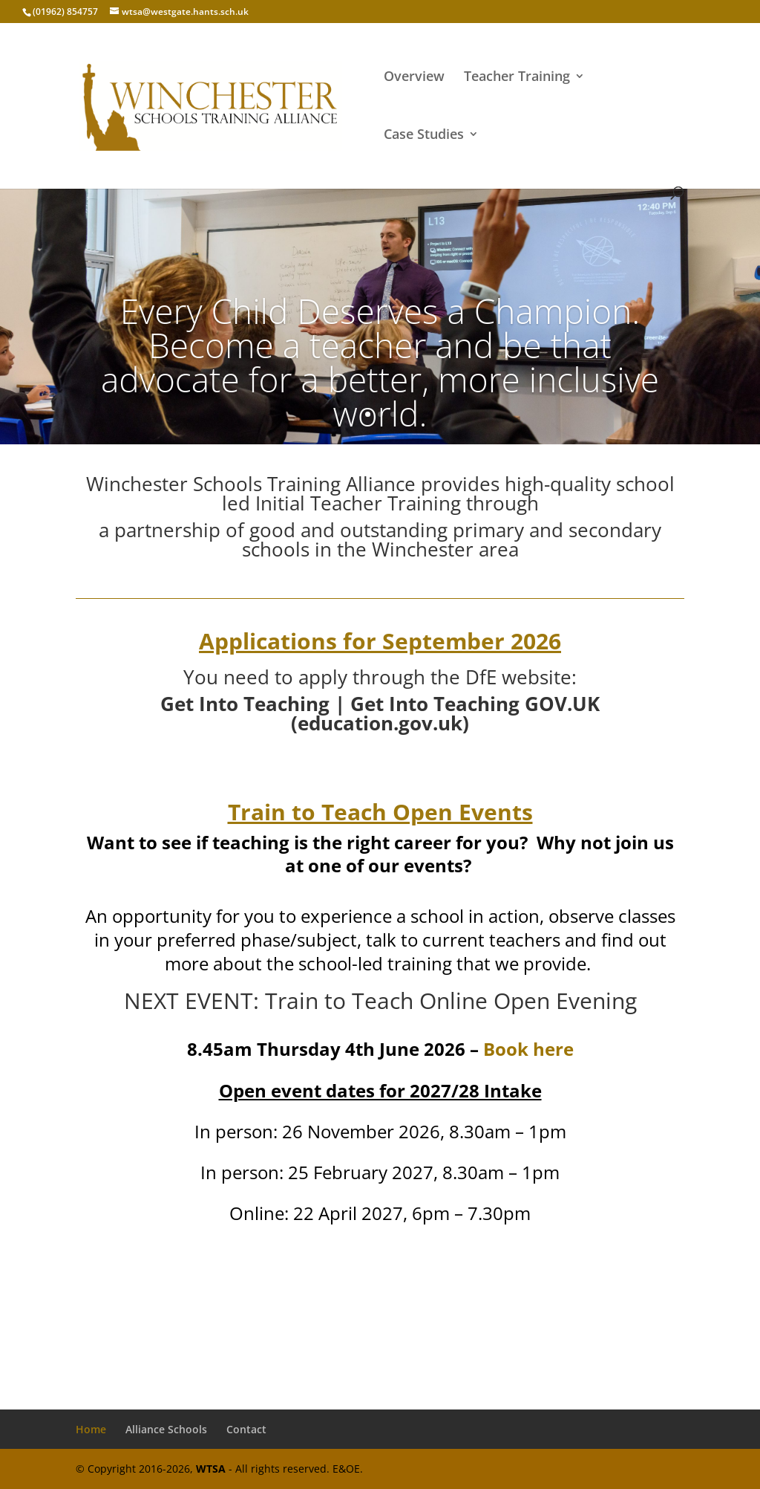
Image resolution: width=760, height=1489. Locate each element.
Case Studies (424, 136)
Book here (528, 1049)
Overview (414, 78)
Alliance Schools (166, 1429)
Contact (246, 1429)
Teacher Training (517, 78)
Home (91, 1429)
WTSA (211, 1469)
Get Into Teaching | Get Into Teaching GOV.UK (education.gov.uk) (380, 713)
